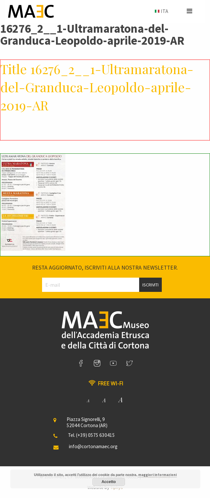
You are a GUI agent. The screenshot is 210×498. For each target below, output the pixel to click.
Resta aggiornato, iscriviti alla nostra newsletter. (105, 267)
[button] (189, 11)
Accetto (109, 482)
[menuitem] (161, 11)
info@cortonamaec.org (93, 446)
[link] (81, 363)
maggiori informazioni (157, 474)
